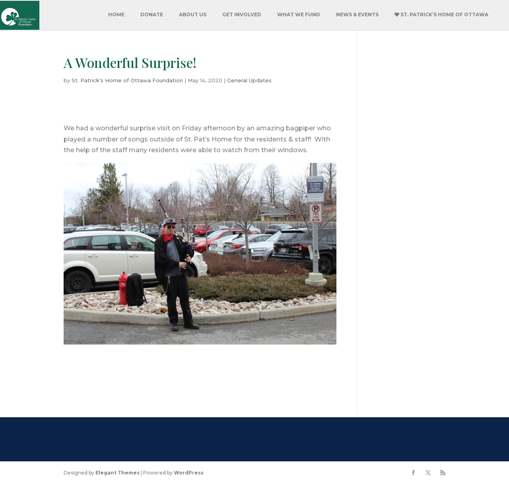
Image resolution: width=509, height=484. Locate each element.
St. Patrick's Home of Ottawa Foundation (127, 80)
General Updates (249, 80)
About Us (192, 14)
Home (116, 14)
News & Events (357, 14)
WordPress (189, 473)
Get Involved (241, 14)
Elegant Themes (117, 473)
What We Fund (298, 14)
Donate (151, 14)
